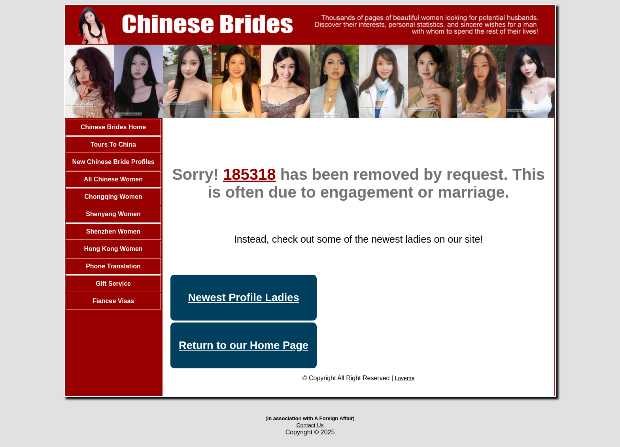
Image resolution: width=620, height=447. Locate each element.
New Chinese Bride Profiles (113, 161)
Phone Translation (113, 266)
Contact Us (309, 425)
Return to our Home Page (243, 345)
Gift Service (113, 283)
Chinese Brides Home (113, 127)
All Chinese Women (113, 179)
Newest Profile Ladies (243, 297)
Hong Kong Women (113, 248)
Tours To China (113, 144)
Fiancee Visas (113, 301)
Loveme (405, 378)
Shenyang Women (113, 214)
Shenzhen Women (113, 231)
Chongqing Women (113, 196)
